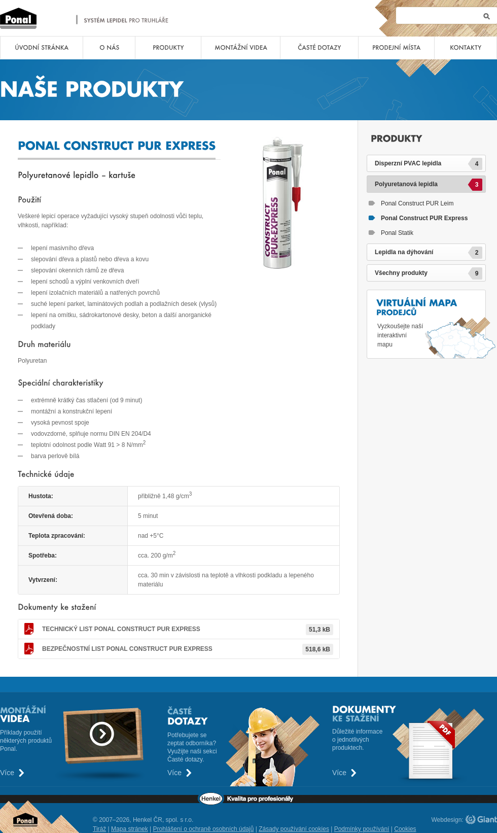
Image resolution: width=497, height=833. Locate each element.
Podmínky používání (361, 828)
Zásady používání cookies (294, 828)
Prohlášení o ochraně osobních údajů (203, 828)
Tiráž (99, 828)
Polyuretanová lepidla (428, 185)
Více (7, 773)
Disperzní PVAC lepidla (428, 164)
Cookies (405, 828)
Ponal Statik (397, 232)
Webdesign (447, 819)
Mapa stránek (129, 828)
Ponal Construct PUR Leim (417, 203)
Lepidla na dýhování (428, 253)
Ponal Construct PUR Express (121, 629)
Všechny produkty (428, 273)
